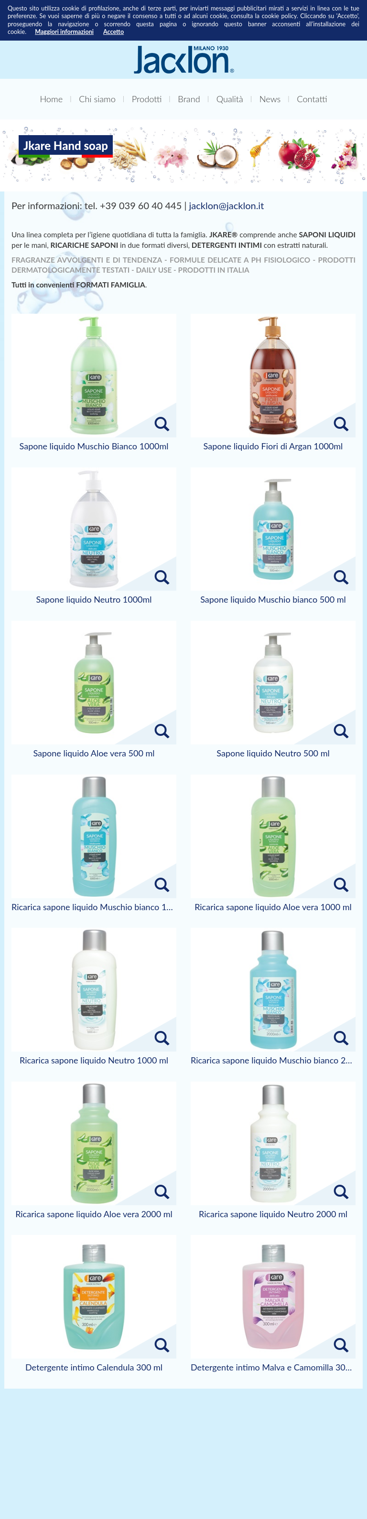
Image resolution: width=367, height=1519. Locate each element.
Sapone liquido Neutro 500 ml (272, 753)
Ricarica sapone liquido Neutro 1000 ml (94, 1060)
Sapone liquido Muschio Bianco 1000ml (94, 446)
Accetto (113, 31)
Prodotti (147, 99)
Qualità (229, 99)
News (270, 99)
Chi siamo (97, 99)
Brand (189, 99)
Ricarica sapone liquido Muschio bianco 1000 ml (93, 907)
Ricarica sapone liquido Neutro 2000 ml (273, 1214)
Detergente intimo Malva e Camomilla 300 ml (273, 1367)
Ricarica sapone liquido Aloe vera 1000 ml (273, 907)
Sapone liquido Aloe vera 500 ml (93, 753)
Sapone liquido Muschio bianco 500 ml (273, 600)
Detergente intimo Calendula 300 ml (93, 1367)
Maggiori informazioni (64, 31)
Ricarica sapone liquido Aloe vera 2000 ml (94, 1214)
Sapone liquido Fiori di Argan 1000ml (273, 446)
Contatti (312, 99)
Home (51, 99)
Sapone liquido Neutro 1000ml (93, 600)
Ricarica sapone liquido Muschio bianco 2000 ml (273, 1060)
